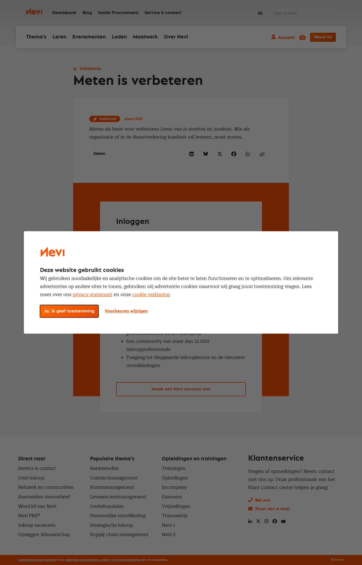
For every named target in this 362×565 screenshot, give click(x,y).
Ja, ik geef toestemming (69, 311)
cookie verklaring (150, 294)
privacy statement (92, 294)
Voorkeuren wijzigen (126, 311)
